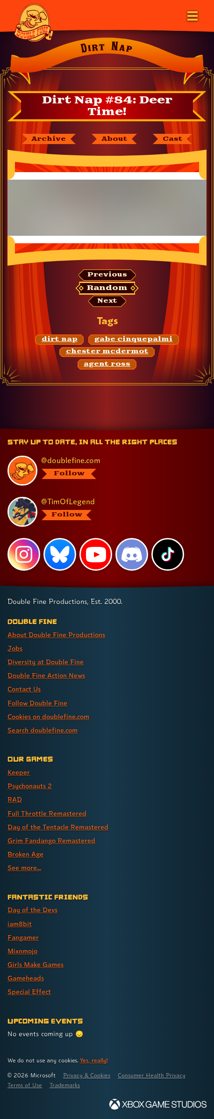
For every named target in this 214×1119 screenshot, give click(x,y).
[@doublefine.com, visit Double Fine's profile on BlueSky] (102, 471)
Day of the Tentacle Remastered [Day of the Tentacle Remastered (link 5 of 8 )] (57, 827)
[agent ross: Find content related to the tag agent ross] (107, 364)
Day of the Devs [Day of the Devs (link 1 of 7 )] (32, 910)
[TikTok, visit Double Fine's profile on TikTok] (167, 554)
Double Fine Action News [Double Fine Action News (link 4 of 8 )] (46, 675)
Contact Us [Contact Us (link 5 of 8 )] (24, 689)
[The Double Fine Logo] (33, 22)
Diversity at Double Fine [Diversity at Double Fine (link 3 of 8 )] (45, 662)
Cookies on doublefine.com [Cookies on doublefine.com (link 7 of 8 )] (48, 716)
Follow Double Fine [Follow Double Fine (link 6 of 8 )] (37, 703)
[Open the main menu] (192, 15)
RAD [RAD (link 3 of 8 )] (14, 799)
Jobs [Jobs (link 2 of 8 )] (14, 648)
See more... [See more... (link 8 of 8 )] (24, 868)
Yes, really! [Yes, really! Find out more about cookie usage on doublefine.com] (93, 1060)
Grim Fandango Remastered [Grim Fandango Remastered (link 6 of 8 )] (51, 840)
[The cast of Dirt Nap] (172, 139)
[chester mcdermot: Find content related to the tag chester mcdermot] (107, 352)
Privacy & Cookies (86, 1075)
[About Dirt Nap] (114, 139)
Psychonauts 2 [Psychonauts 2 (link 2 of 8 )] (29, 786)
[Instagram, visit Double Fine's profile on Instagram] (23, 554)
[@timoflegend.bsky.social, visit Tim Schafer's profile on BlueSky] (102, 512)
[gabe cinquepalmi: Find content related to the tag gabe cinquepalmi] (133, 339)
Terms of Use (24, 1085)
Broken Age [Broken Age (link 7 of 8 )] (25, 854)
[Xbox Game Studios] (158, 1104)
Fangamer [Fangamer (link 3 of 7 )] (23, 937)
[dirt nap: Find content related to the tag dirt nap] (59, 339)
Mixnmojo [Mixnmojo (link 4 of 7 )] (22, 951)
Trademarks (65, 1085)
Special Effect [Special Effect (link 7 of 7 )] (29, 991)
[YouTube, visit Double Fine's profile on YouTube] (95, 554)
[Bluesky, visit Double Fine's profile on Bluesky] (59, 554)
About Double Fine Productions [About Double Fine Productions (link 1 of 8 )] (56, 635)
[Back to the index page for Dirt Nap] (107, 62)
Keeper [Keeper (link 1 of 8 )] (18, 772)
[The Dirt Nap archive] (49, 139)
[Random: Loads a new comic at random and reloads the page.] (107, 288)
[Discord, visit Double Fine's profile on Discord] (131, 554)
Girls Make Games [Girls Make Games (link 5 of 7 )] (35, 964)
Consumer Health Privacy (151, 1075)
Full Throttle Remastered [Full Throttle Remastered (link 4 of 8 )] (46, 813)
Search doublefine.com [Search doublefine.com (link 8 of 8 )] (42, 730)
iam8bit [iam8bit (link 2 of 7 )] (19, 924)
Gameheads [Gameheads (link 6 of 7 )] (25, 978)
